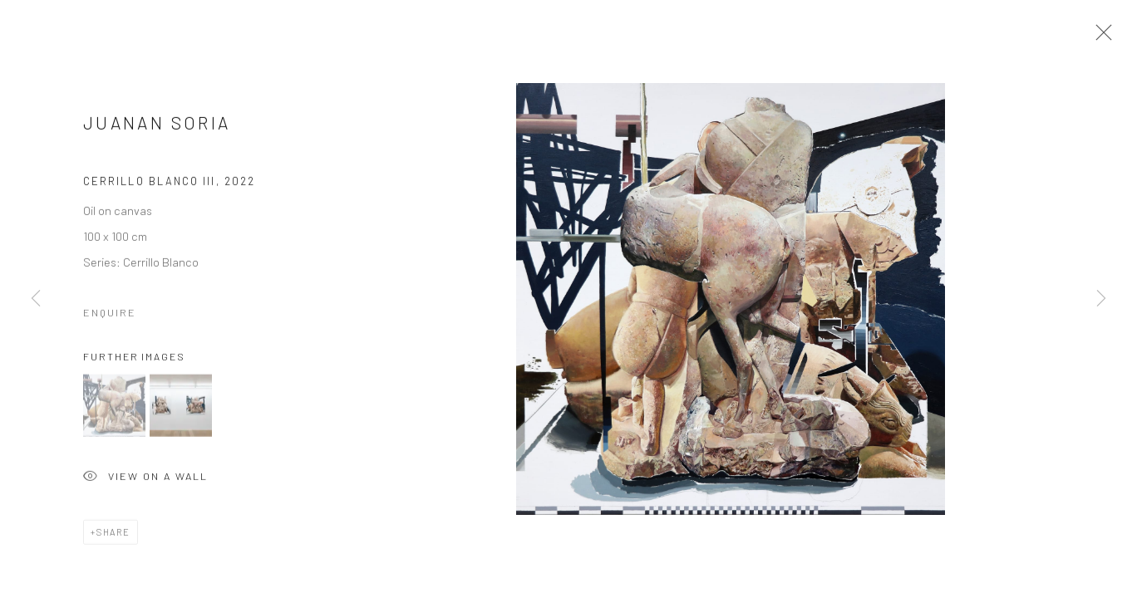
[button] (114, 409)
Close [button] (1099, 37)
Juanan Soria (156, 125)
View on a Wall (145, 481)
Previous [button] (35, 299)
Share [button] (113, 535)
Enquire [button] (109, 315)
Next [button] (1101, 299)
